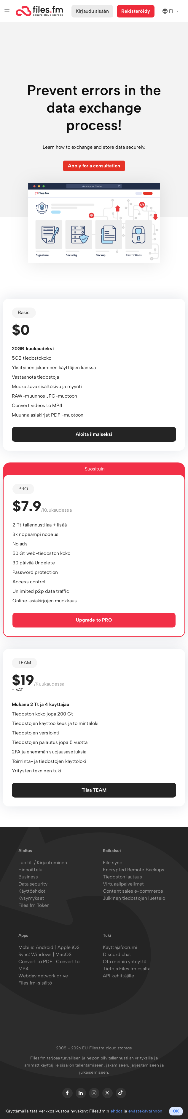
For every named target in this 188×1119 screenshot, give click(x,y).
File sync (112, 862)
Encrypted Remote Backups (133, 870)
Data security (32, 884)
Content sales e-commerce (133, 891)
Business (28, 877)
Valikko (7, 11)
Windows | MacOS (51, 954)
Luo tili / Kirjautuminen (42, 862)
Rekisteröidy (135, 11)
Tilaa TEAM (94, 790)
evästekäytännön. (145, 1111)
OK (176, 1111)
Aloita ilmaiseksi (94, 434)
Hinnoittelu (30, 870)
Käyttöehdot (31, 891)
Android (45, 947)
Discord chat (117, 954)
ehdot (116, 1111)
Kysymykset (31, 898)
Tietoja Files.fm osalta (126, 968)
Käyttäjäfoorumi (120, 947)
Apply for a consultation (94, 166)
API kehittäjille (118, 976)
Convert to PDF (35, 961)
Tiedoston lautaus (122, 877)
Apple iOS (69, 947)
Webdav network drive (43, 976)
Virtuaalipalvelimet (123, 884)
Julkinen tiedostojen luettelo (134, 898)
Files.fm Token (34, 905)
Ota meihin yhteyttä (124, 961)
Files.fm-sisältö (35, 983)
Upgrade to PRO (94, 620)
